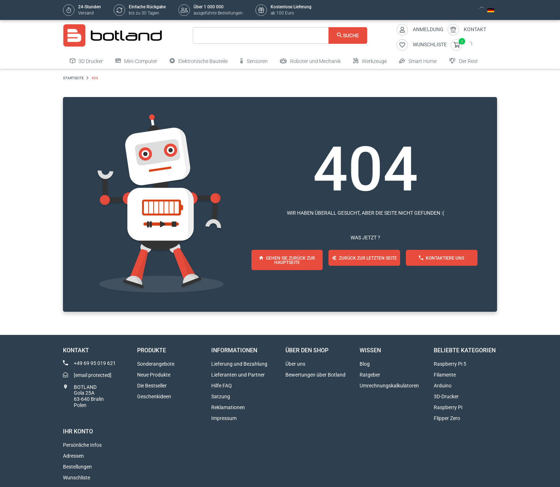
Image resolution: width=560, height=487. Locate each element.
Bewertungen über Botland (315, 375)
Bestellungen (77, 467)
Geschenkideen (154, 396)
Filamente (445, 375)
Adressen (73, 456)
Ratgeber (370, 375)
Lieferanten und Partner (238, 375)
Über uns (295, 364)
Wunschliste (76, 477)
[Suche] (280, 35)
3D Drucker (86, 61)
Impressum (224, 418)
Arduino (442, 386)
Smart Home (418, 61)
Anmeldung (428, 29)
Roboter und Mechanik (310, 61)
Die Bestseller (152, 386)
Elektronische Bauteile (199, 61)
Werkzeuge (370, 61)
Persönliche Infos (82, 445)
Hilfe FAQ (221, 386)
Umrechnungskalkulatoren (389, 386)
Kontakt (475, 29)
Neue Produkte (153, 375)
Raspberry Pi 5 (450, 364)
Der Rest (463, 61)
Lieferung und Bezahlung (239, 364)
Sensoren (254, 61)
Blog (365, 364)
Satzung (220, 396)
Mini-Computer (136, 61)
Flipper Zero (447, 418)
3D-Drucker (446, 396)
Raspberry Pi (448, 407)
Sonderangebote (155, 364)
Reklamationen (228, 407)
